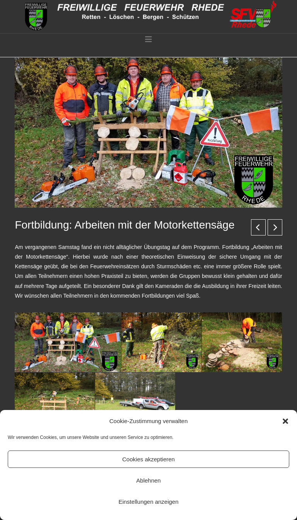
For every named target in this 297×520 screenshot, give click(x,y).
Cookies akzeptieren (148, 459)
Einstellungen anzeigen (148, 501)
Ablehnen (148, 480)
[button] (285, 421)
